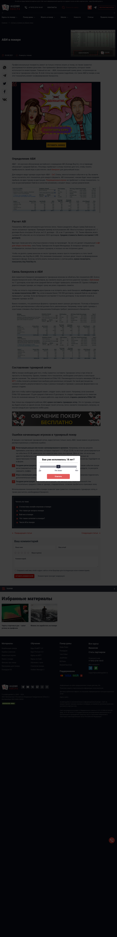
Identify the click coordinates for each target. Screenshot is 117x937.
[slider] (58, 466)
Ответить (58, 476)
